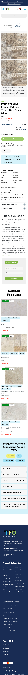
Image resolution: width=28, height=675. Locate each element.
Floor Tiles (6, 567)
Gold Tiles (16, 317)
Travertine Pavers (7, 386)
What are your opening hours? (12, 492)
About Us (6, 648)
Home (3, 25)
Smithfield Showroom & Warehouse (12, 1)
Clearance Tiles (7, 572)
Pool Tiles (17, 577)
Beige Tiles (5, 353)
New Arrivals (17, 386)
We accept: (6, 659)
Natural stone (9, 460)
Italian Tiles (18, 567)
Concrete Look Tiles (19, 571)
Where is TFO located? (10, 469)
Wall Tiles (5, 575)
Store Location (7, 624)
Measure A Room (11, 262)
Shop (7, 25)
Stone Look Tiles (19, 583)
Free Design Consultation (11, 606)
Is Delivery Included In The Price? (13, 481)
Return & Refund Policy (10, 621)
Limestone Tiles (6, 317)
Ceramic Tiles (6, 578)
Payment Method (8, 612)
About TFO (10, 456)
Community (6, 651)
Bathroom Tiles (7, 592)
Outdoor (22, 353)
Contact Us (6, 645)
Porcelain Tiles (7, 581)
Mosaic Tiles (18, 580)
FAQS (4, 615)
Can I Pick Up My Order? (11, 475)
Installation (20, 460)
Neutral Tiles (5, 320)
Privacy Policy (7, 628)
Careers (5, 654)
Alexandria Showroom (14, 3)
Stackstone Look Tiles (8, 588)
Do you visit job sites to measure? (14, 498)
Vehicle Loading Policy (10, 618)
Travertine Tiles (19, 586)
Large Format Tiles (19, 593)
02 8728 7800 (6, 255)
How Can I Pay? (8, 486)
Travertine (5, 424)
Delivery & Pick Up (8, 609)
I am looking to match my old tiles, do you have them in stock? (14, 505)
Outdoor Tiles (5, 388)
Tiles (19, 456)
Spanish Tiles (18, 589)
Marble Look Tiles (8, 584)
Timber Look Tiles (8, 570)
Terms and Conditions (10, 631)
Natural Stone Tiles (12, 25)
